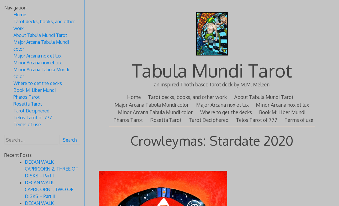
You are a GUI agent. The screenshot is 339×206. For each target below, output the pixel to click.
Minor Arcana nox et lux (282, 105)
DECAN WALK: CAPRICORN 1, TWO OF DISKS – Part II (49, 189)
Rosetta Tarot (166, 120)
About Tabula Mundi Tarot (264, 97)
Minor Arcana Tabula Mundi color (155, 112)
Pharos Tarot (128, 120)
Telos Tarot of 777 (256, 120)
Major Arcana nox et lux (222, 105)
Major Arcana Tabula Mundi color (152, 105)
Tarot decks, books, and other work (187, 97)
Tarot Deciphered (208, 120)
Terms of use (298, 120)
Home (134, 97)
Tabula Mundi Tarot (212, 70)
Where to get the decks (226, 112)
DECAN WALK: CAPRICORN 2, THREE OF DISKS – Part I (51, 169)
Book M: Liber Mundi (282, 112)
